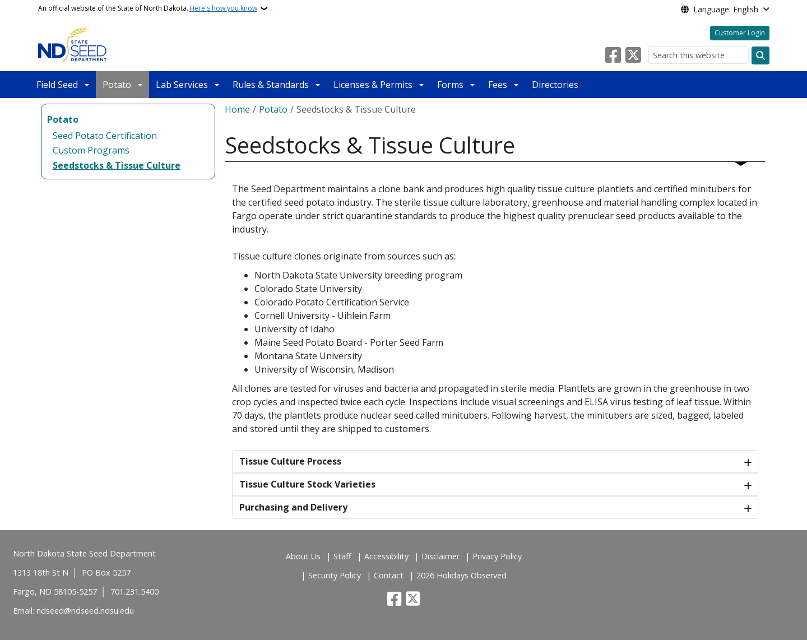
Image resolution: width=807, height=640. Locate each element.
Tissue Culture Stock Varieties (307, 484)
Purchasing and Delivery (293, 507)
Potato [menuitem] (62, 119)
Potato (117, 84)
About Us (303, 556)
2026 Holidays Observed (461, 575)
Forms (450, 84)
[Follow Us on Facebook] (613, 55)
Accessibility (386, 556)
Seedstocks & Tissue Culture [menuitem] (116, 165)
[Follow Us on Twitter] (633, 55)
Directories (555, 84)
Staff (342, 556)
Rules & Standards (271, 84)
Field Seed (57, 84)
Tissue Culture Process (290, 461)
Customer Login (740, 33)
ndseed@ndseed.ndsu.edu (85, 610)
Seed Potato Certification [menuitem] (105, 135)
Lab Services (182, 84)
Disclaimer (440, 556)
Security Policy (334, 575)
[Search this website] (698, 55)
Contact (389, 575)
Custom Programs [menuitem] (91, 150)
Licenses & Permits (372, 84)
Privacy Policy (497, 556)
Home (237, 109)
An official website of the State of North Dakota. (147, 8)
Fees (497, 84)
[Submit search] (760, 55)
